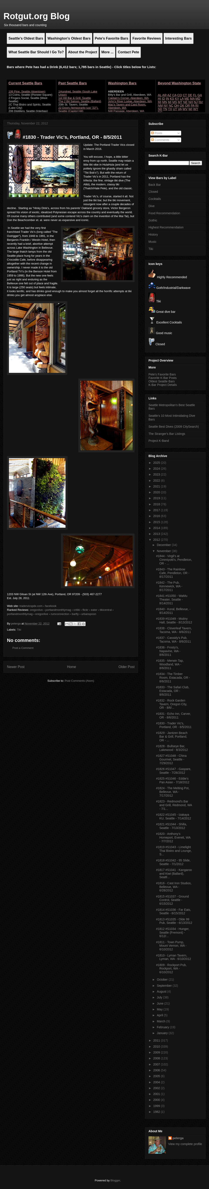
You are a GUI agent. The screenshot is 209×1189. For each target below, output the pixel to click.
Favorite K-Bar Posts (162, 378)
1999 (157, 1106)
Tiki (19, 629)
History (153, 234)
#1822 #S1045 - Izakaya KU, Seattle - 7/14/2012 (173, 816)
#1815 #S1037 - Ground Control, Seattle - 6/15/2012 (172, 900)
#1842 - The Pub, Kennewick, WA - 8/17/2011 (169, 586)
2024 (157, 468)
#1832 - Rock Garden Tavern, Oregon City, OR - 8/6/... (171, 704)
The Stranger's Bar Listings (166, 433)
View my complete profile (185, 1144)
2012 (157, 539)
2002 (157, 1088)
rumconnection (60, 614)
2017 (157, 510)
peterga (178, 1138)
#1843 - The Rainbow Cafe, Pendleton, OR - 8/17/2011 (172, 573)
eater (94, 609)
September (164, 985)
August (162, 991)
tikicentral (106, 609)
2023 (157, 474)
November (164, 551)
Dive (151, 206)
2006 (157, 1070)
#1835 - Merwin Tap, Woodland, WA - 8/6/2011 (170, 664)
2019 (157, 498)
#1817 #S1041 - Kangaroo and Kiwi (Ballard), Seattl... (174, 873)
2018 (157, 504)
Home (71, 667)
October (163, 979)
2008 (157, 1058)
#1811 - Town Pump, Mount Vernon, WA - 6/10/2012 (171, 945)
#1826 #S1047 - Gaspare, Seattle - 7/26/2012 (173, 770)
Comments (160, 140)
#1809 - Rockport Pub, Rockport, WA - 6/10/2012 (171, 968)
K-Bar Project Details (162, 385)
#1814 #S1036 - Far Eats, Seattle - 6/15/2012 (173, 911)
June (160, 1003)
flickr (85, 609)
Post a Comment (23, 648)
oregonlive (36, 609)
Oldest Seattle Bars (161, 381)
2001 (157, 1094)
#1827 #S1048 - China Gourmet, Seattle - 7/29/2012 (171, 759)
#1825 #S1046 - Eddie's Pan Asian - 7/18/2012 (172, 780)
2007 (157, 1064)
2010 (157, 1046)
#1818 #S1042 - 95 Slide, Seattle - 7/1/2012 (173, 862)
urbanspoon (88, 614)
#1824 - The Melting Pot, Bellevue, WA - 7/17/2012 (172, 791)
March (161, 1021)
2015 (157, 522)
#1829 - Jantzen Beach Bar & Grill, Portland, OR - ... (171, 736)
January (163, 1033)
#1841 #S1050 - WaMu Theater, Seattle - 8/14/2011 (171, 599)
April (160, 1015)
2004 (157, 1082)
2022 (157, 480)
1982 (157, 1112)
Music (152, 241)
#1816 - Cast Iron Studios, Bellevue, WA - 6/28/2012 (174, 886)
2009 (157, 1052)
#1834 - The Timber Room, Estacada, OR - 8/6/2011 (173, 677)
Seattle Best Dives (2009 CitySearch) (173, 426)
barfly (75, 614)
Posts (156, 133)
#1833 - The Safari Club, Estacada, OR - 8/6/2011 (172, 690)
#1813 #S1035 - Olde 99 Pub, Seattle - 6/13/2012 (174, 921)
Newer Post (16, 667)
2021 (157, 486)
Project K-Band (158, 440)
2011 (157, 1040)
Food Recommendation (164, 213)
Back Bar (154, 184)
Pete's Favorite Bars (162, 374)
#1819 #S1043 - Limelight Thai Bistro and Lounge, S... (174, 850)
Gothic (152, 220)
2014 (157, 528)
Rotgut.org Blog (36, 16)
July (160, 997)
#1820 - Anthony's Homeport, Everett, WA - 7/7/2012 (173, 837)
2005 (157, 1076)
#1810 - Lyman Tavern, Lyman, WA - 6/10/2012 (173, 957)
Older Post (126, 667)
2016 (157, 516)
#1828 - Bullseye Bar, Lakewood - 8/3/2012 (172, 748)
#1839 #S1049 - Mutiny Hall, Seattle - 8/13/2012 (174, 620)
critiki (77, 609)
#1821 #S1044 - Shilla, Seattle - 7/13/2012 (171, 826)
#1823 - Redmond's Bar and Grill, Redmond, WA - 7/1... (174, 805)
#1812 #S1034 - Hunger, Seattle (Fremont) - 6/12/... (172, 932)
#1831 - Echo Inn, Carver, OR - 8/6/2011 (173, 715)
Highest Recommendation (166, 227)
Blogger (115, 1180)
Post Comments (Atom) (79, 680)
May (160, 1009)
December (164, 545)
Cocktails (154, 199)
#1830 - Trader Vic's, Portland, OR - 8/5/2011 (174, 725)
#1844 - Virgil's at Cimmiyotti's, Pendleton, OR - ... (174, 559)
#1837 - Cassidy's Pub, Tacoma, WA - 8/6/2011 (173, 639)
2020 (157, 492)
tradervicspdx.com (31, 606)
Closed (153, 191)
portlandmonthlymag (58, 609)
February (163, 1027)
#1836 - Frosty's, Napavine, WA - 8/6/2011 (168, 651)
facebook (51, 606)
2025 (157, 462)
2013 (157, 534)
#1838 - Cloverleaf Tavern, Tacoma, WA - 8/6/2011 (174, 630)
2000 (157, 1100)
